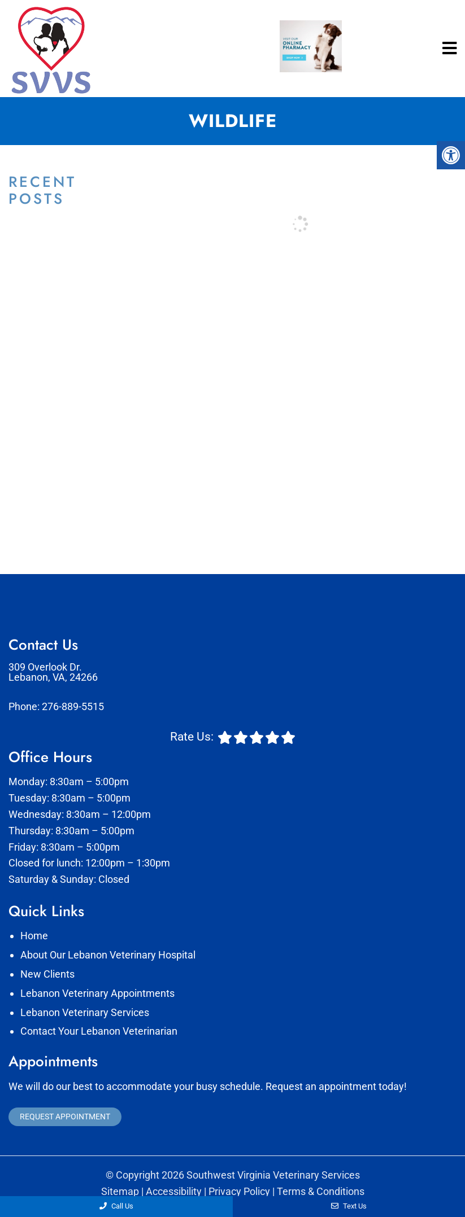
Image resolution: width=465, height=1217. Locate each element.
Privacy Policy (239, 1192)
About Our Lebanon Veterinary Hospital (107, 955)
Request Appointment (65, 1116)
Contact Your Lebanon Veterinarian (98, 1031)
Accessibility (174, 1192)
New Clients (47, 974)
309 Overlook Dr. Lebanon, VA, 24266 (53, 672)
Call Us (116, 1206)
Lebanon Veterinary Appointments (97, 993)
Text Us (349, 1206)
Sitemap (120, 1192)
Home (34, 936)
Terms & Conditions (320, 1192)
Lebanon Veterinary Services (84, 1012)
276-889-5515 (73, 707)
